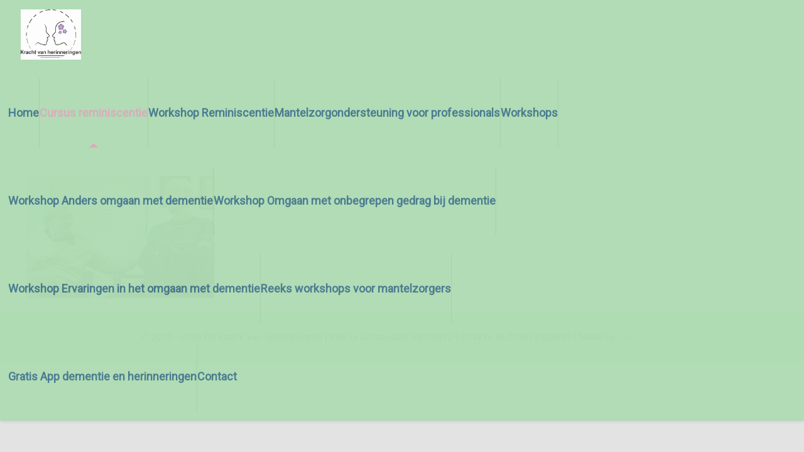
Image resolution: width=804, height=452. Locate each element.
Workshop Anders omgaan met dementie (110, 200)
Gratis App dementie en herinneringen (102, 376)
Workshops (529, 112)
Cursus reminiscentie (94, 112)
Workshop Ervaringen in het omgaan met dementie (134, 288)
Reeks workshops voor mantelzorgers (356, 288)
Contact (217, 376)
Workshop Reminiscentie (211, 112)
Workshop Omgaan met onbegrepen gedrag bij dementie (355, 200)
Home (23, 112)
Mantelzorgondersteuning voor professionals (387, 112)
